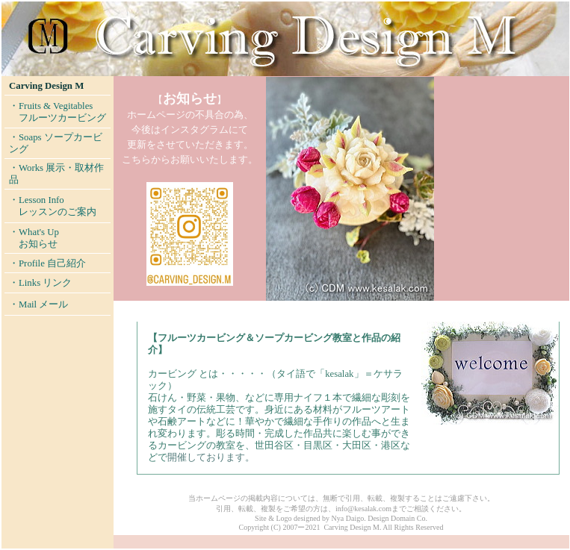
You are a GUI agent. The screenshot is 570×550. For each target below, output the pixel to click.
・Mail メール (38, 304)
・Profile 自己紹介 (47, 263)
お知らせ (38, 244)
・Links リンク (40, 283)
